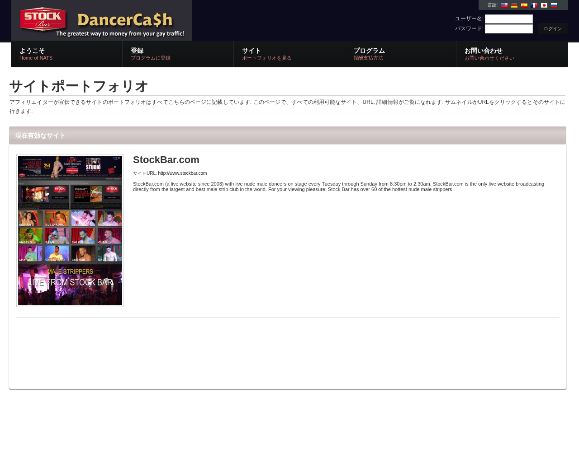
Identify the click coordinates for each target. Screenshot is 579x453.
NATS (118, 20)
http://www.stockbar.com (182, 173)
